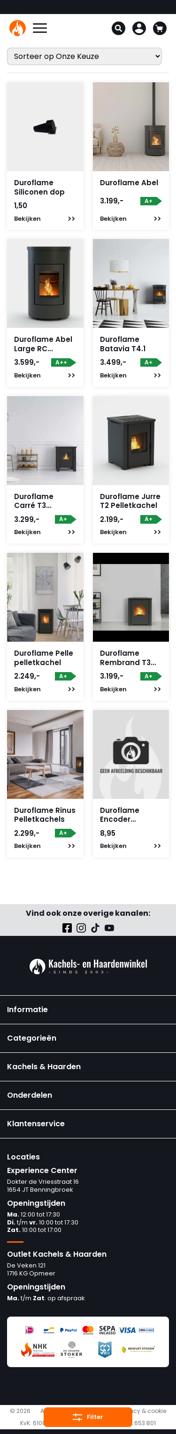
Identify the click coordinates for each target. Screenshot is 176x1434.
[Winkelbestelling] (84, 56)
